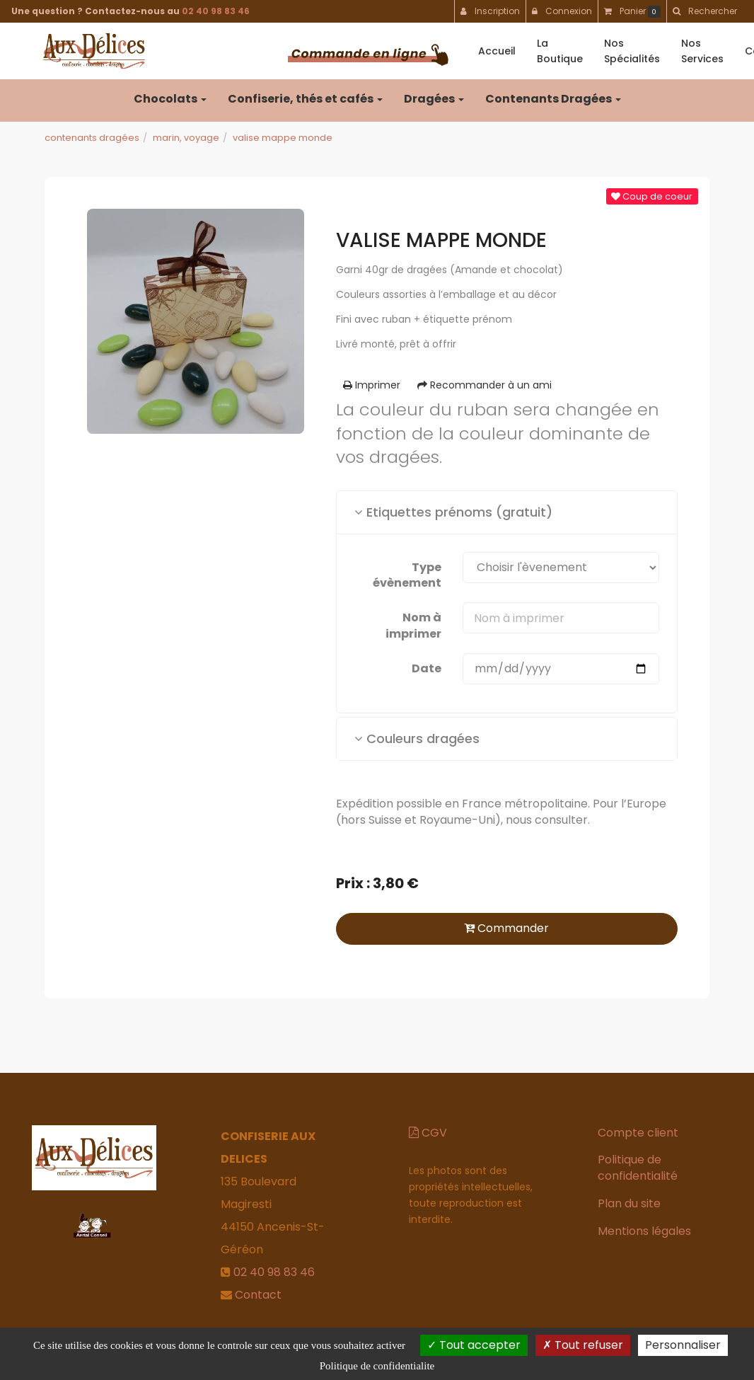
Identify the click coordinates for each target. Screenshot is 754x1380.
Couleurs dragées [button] (417, 738)
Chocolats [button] (170, 99)
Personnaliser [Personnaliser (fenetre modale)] (683, 1345)
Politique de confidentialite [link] (377, 1366)
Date (426, 668)
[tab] (507, 512)
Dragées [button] (434, 99)
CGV (428, 1133)
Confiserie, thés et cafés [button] (305, 99)
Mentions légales (644, 1231)
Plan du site (629, 1203)
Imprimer (371, 385)
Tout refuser (583, 1345)
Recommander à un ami (484, 385)
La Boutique (560, 51)
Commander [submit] (506, 928)
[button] (704, 11)
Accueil (497, 51)
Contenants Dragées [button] (553, 99)
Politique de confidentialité (638, 1167)
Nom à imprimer (413, 625)
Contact (258, 1295)
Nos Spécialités (632, 51)
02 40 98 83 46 (216, 11)
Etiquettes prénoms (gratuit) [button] (453, 512)
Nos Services (702, 51)
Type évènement (407, 575)
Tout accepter (474, 1345)
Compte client (638, 1133)
